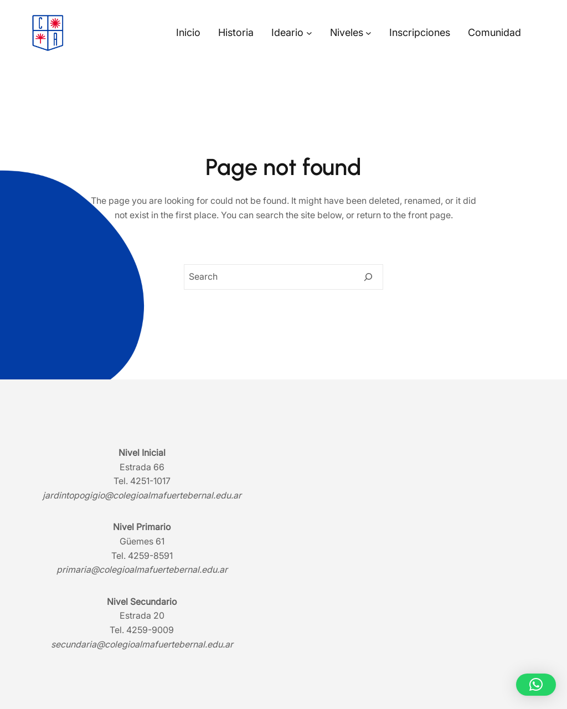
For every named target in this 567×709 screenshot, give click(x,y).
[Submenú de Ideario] (309, 33)
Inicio (188, 32)
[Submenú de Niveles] (368, 33)
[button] (536, 685)
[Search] (368, 277)
